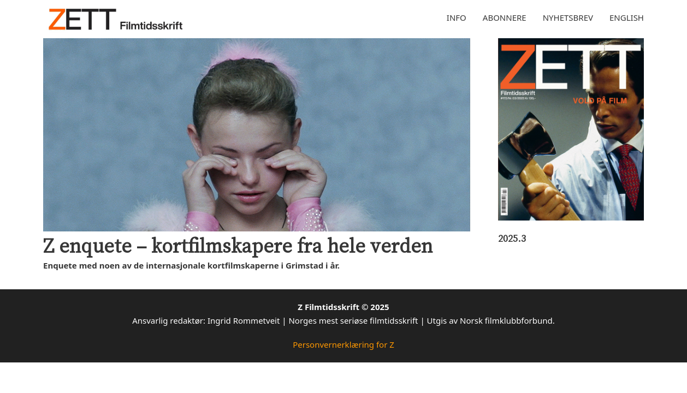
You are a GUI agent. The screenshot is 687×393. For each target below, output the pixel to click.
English (626, 17)
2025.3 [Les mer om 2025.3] (512, 238)
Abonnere (504, 17)
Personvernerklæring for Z (343, 344)
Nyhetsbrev (568, 17)
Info (456, 17)
